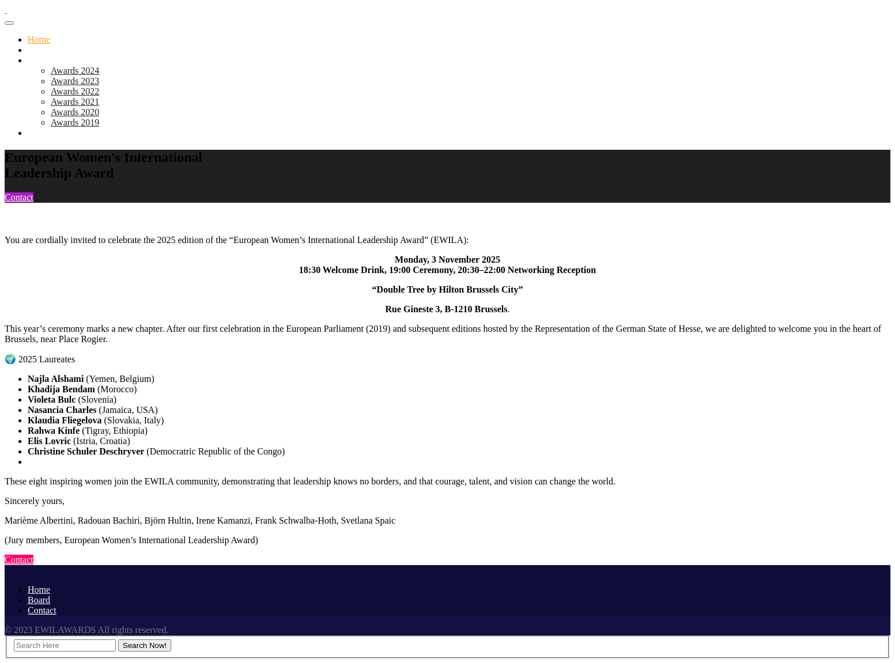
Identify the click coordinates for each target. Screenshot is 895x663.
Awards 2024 (75, 70)
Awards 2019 (75, 122)
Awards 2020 (75, 112)
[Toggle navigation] (9, 23)
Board (39, 133)
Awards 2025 (52, 50)
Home (39, 39)
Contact (19, 197)
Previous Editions (60, 60)
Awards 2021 (75, 102)
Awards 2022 (75, 91)
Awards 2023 (75, 81)
